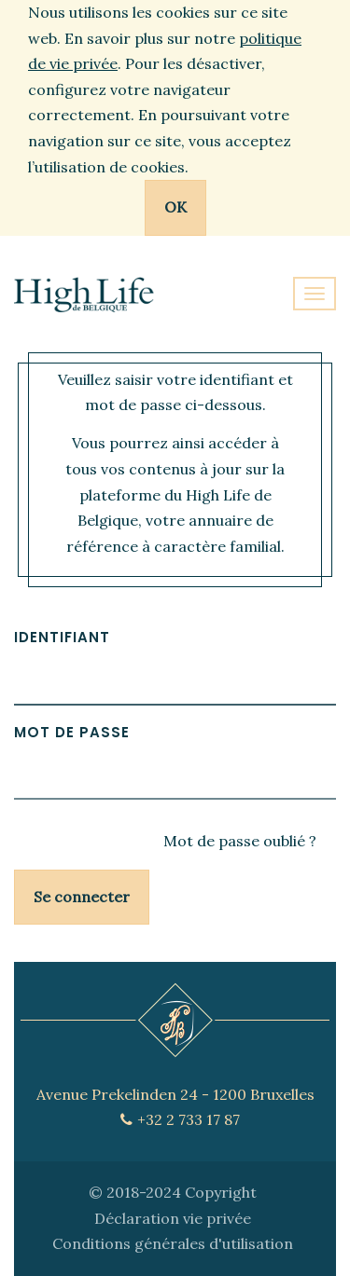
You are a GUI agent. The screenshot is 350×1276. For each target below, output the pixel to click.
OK (175, 207)
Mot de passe (72, 732)
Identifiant (62, 637)
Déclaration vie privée (172, 1218)
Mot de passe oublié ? (239, 840)
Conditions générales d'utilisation (172, 1243)
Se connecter (82, 896)
